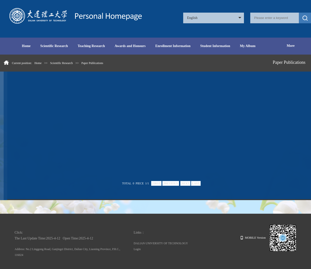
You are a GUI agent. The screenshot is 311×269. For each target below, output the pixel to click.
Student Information (215, 46)
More (290, 46)
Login (137, 249)
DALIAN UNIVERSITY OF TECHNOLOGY (161, 243)
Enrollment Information (172, 46)
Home (26, 46)
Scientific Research (54, 46)
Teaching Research (91, 46)
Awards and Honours (130, 46)
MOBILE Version (253, 237)
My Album (247, 46)
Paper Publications (92, 63)
